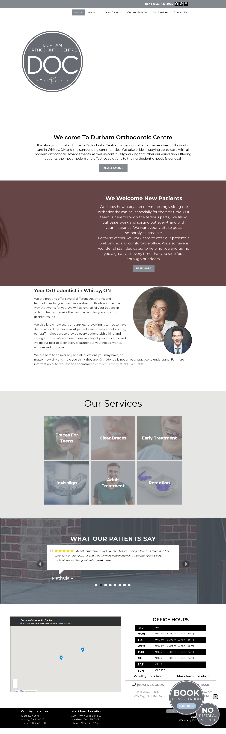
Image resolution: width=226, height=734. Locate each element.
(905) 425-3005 (163, 3)
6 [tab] (120, 585)
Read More (113, 168)
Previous (40, 564)
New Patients (113, 12)
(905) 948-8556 (89, 723)
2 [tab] (101, 585)
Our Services (160, 12)
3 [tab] (105, 585)
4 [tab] (110, 585)
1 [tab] (96, 585)
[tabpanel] (113, 564)
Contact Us (180, 12)
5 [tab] (115, 585)
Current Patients (137, 12)
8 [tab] (129, 585)
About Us (94, 12)
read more (103, 560)
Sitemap (195, 716)
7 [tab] (124, 585)
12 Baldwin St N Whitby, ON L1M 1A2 (148, 694)
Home (78, 12)
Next (186, 564)
